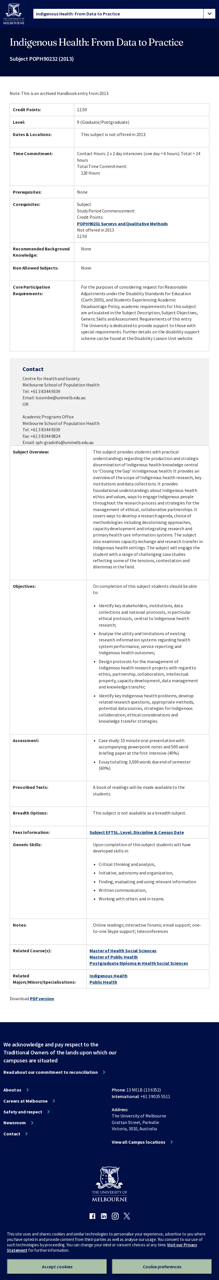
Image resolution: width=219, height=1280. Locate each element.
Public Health (103, 982)
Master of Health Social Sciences (123, 950)
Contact (11, 1134)
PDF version (42, 998)
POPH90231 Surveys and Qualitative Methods (122, 223)
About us (12, 1090)
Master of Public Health (114, 957)
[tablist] (124, 14)
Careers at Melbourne (25, 1101)
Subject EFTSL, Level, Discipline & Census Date (137, 832)
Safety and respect (22, 1112)
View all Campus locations (138, 1142)
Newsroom (14, 1122)
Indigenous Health (108, 976)
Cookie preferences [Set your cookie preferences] (162, 1266)
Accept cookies (57, 1266)
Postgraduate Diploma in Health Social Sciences (139, 963)
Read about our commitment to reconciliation (50, 1072)
